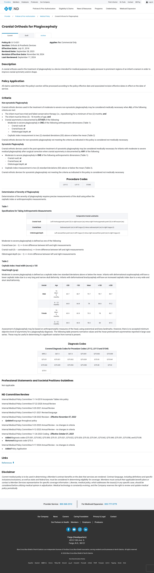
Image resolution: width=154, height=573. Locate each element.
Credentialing (111, 9)
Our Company (45, 2)
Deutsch (37, 563)
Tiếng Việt (57, 563)
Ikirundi (64, 563)
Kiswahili (76, 563)
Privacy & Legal (99, 517)
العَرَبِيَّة (70, 563)
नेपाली (95, 563)
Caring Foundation (81, 517)
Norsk (119, 563)
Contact (113, 517)
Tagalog (113, 563)
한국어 (107, 563)
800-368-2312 (66, 504)
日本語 (90, 563)
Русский (83, 563)
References (7, 463)
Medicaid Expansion (128, 9)
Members (16, 2)
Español (30, 563)
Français (101, 563)
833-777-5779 (111, 504)
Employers (25, 2)
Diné (124, 563)
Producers (34, 2)
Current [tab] (10, 35)
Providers (7, 2)
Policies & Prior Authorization (44, 9)
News (55, 517)
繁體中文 (44, 563)
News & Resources (84, 9)
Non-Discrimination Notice (77, 559)
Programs (99, 9)
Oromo (50, 563)
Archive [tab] (43, 35)
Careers (66, 517)
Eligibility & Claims (66, 9)
